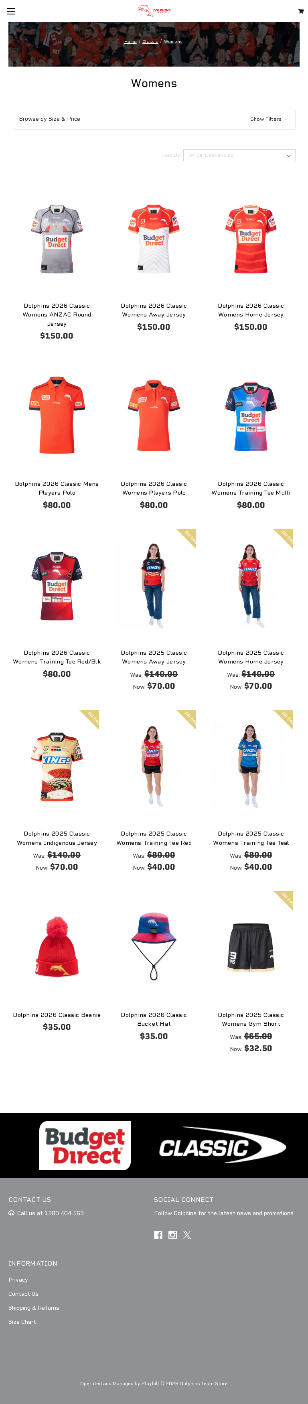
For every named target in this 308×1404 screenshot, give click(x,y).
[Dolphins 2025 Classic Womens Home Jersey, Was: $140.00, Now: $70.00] (251, 586)
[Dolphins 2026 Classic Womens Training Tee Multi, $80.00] (251, 416)
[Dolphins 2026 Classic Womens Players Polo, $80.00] (154, 416)
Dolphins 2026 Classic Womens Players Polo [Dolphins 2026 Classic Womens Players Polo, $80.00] (154, 488)
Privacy (18, 1279)
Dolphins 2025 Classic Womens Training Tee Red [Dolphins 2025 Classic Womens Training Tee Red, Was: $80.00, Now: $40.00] (154, 838)
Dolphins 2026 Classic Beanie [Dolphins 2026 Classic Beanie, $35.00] (57, 1015)
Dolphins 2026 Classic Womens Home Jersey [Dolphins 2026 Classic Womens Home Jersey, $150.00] (251, 310)
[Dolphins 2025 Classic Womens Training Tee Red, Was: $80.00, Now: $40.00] (154, 767)
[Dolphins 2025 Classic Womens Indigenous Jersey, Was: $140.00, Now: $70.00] (57, 767)
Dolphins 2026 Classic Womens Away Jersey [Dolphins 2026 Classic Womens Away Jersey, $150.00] (154, 310)
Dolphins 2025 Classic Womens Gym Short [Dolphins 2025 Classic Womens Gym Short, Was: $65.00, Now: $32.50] (251, 1019)
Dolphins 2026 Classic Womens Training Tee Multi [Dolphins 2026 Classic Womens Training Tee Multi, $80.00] (250, 488)
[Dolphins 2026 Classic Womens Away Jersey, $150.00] (154, 239)
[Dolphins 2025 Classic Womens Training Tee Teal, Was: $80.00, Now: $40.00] (251, 767)
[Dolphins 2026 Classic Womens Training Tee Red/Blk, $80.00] (57, 586)
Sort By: (171, 155)
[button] (154, 119)
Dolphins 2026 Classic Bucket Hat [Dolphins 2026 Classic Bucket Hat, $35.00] (154, 1019)
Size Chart (22, 1322)
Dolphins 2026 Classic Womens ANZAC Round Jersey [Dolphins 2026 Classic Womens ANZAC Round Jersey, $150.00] (56, 314)
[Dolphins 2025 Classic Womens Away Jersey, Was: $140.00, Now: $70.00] (154, 586)
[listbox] (239, 155)
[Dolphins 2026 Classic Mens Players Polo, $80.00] (57, 416)
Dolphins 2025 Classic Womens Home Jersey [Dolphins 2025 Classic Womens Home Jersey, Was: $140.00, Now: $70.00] (251, 657)
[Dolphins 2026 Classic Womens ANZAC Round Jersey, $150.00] (57, 239)
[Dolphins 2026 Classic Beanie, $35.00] (57, 947)
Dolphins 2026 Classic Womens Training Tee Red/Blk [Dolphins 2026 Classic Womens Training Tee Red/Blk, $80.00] (57, 657)
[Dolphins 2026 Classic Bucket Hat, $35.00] (154, 947)
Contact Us (23, 1293)
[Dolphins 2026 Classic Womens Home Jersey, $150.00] (251, 239)
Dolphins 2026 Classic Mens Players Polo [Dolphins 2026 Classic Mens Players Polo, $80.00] (57, 488)
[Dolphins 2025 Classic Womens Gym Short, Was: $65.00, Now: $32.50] (251, 947)
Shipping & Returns (33, 1308)
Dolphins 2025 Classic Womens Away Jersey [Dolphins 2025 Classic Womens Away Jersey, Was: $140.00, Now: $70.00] (154, 657)
